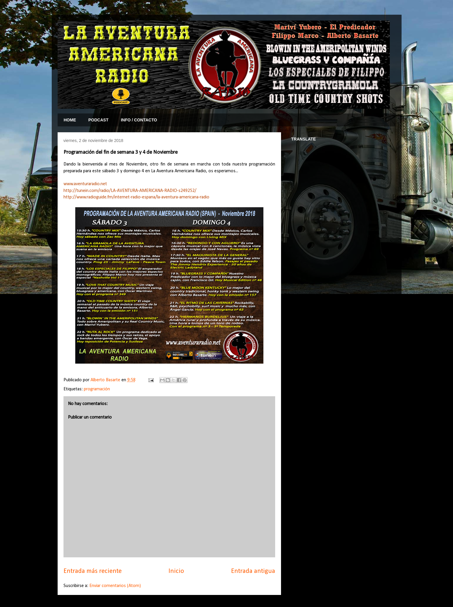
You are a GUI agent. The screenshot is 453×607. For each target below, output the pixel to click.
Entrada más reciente (92, 571)
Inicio (176, 571)
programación (97, 389)
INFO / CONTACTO (139, 120)
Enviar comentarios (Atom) (115, 585)
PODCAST (98, 120)
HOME (70, 120)
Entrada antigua (253, 571)
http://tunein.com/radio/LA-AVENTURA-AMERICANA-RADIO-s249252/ (129, 190)
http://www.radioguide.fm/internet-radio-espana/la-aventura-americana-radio (136, 197)
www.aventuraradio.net (85, 184)
